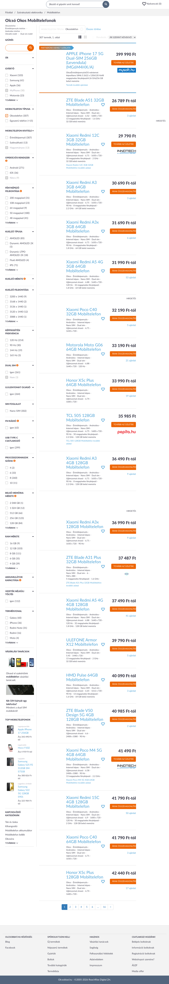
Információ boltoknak (143, 948)
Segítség (94, 948)
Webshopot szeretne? (143, 959)
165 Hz (13, 355)
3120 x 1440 (16, 312)
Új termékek (53, 942)
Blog (7, 942)
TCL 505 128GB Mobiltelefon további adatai (83, 442)
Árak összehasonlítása (125, 109)
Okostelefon (10, 26)
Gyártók (51, 954)
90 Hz (13, 345)
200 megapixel (17, 198)
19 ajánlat (131, 396)
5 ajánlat (131, 325)
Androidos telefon (12, 31)
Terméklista (53, 971)
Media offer (138, 971)
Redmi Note (16, 628)
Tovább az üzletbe (123, 63)
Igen (12, 372)
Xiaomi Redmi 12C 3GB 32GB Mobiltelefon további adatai (79, 166)
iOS (12, 173)
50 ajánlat (131, 813)
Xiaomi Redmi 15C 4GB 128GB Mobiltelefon (82, 802)
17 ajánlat (131, 888)
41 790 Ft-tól (124, 798)
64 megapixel (16, 208)
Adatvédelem (96, 959)
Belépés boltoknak (141, 942)
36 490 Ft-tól (124, 459)
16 (104, 907)
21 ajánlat (131, 360)
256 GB (14, 518)
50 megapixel (16, 213)
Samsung (14, 80)
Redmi (13, 633)
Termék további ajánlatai (77, 85)
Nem (12, 377)
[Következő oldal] (110, 907)
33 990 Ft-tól (124, 381)
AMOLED (15, 238)
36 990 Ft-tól (124, 523)
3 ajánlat (131, 116)
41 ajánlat (131, 616)
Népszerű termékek (57, 948)
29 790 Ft (127, 136)
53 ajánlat (131, 277)
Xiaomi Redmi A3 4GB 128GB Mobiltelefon (81, 462)
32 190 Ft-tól (124, 310)
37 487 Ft (127, 558)
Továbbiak (11, 100)
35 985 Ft (127, 416)
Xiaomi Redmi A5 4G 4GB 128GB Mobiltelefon (84, 604)
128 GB (14, 523)
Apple (13, 85)
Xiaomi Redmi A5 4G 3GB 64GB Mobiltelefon (84, 266)
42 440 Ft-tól (124, 873)
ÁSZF (134, 965)
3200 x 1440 (16, 297)
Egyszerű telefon (18, 121)
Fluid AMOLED (17, 260)
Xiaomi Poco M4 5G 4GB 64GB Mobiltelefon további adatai (80, 781)
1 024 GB (15, 508)
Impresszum (96, 965)
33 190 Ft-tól (124, 346)
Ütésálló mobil (11, 34)
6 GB (12, 558)
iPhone (13, 623)
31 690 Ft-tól (124, 223)
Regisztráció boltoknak (143, 954)
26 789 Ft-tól (124, 101)
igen (12, 394)
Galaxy (13, 618)
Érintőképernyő (18, 138)
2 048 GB (15, 503)
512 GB (14, 513)
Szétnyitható (16, 143)
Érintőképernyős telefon (15, 28)
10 (11, 483)
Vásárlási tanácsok (99, 942)
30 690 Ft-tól (124, 183)
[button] (153, 4)
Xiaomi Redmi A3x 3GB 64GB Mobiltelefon (82, 226)
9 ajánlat (131, 474)
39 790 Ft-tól (124, 641)
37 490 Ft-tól (124, 601)
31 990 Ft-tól (124, 263)
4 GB (12, 564)
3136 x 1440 (16, 307)
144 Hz (13, 350)
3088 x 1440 (16, 317)
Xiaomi (13, 75)
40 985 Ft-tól (124, 711)
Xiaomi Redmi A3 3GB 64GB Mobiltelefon (81, 187)
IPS (11, 265)
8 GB (12, 553)
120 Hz (13, 340)
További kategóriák (57, 965)
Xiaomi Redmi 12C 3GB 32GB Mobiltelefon (82, 140)
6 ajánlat (131, 238)
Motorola (14, 95)
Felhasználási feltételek (101, 954)
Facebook (10, 948)
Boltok (50, 959)
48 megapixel (16, 218)
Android (14, 168)
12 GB (13, 548)
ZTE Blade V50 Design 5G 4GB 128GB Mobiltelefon (84, 715)
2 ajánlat (131, 726)
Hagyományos (17, 148)
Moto (13, 638)
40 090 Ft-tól (124, 676)
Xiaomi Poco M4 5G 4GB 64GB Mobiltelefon (84, 754)
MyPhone (15, 90)
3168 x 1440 (16, 302)
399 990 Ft (126, 55)
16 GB (13, 543)
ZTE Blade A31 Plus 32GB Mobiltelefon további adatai (83, 584)
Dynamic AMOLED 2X (21, 243)
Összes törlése (93, 29)
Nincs (13, 178)
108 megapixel (17, 203)
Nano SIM (15, 411)
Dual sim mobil (26, 34)
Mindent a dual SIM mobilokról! (22, 700)
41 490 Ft (127, 751)
